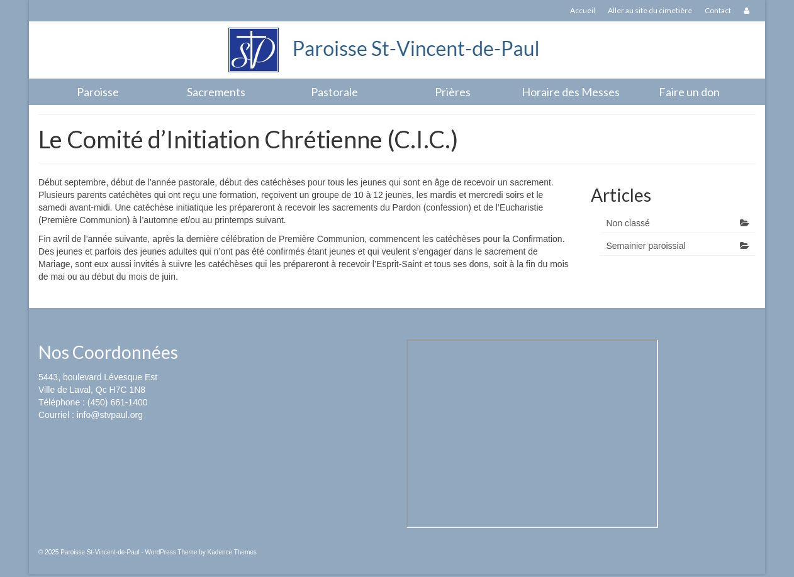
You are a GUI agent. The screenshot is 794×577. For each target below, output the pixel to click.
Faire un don (689, 92)
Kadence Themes (232, 552)
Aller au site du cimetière (650, 10)
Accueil (582, 10)
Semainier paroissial (646, 246)
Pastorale (334, 92)
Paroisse (98, 92)
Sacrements (216, 92)
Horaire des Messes (571, 92)
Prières (453, 92)
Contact (718, 10)
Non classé (628, 223)
